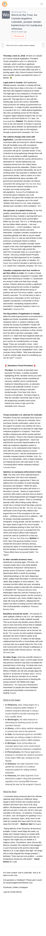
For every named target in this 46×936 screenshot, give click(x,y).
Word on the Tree (18, 12)
